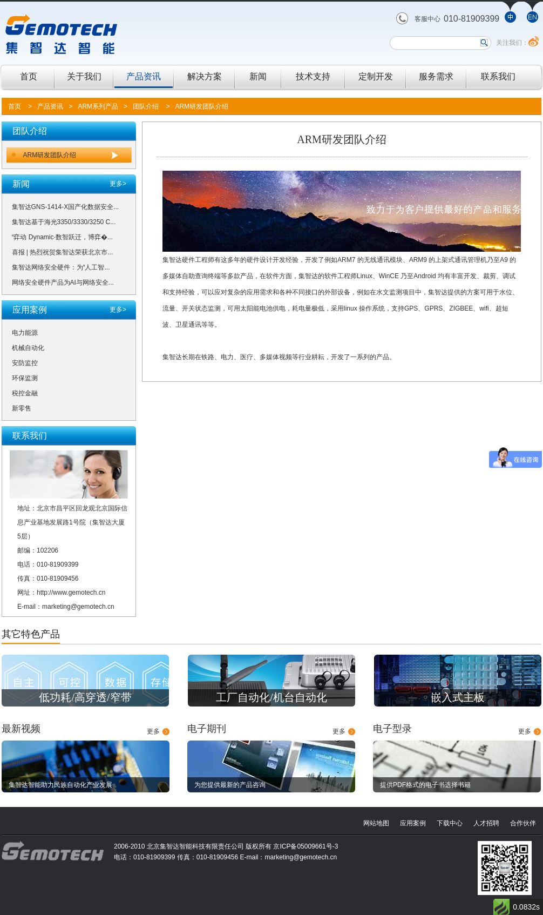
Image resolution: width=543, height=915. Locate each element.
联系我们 (498, 76)
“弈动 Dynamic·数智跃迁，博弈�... (62, 237)
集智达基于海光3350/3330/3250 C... (64, 222)
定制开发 (375, 76)
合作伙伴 (523, 823)
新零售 (21, 408)
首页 (28, 76)
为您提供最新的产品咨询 (230, 785)
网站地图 (376, 823)
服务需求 (436, 76)
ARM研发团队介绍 (201, 106)
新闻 (258, 76)
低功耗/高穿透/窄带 (85, 697)
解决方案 (204, 76)
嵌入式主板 (458, 697)
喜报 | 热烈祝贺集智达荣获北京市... (62, 252)
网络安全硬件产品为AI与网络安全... (63, 282)
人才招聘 (486, 823)
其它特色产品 (31, 634)
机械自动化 (28, 348)
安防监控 (25, 363)
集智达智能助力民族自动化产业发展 (60, 785)
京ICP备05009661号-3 (305, 846)
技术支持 (313, 76)
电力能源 (25, 333)
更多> (118, 183)
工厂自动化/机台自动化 (271, 697)
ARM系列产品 (98, 106)
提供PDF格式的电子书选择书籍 (425, 785)
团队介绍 (146, 106)
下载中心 (450, 823)
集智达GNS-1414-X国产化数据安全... (65, 207)
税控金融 (25, 393)
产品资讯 (143, 76)
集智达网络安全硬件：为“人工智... (61, 267)
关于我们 (84, 76)
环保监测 (25, 378)
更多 (153, 731)
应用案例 (413, 823)
